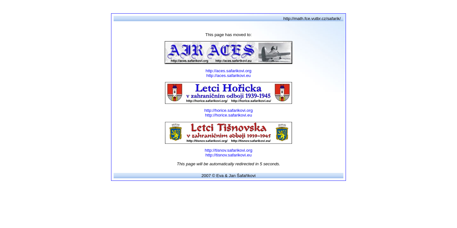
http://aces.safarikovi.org (228, 70)
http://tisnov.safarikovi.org (228, 150)
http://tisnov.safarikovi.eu (228, 155)
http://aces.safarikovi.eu (228, 75)
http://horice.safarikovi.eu (228, 115)
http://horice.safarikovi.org (228, 110)
